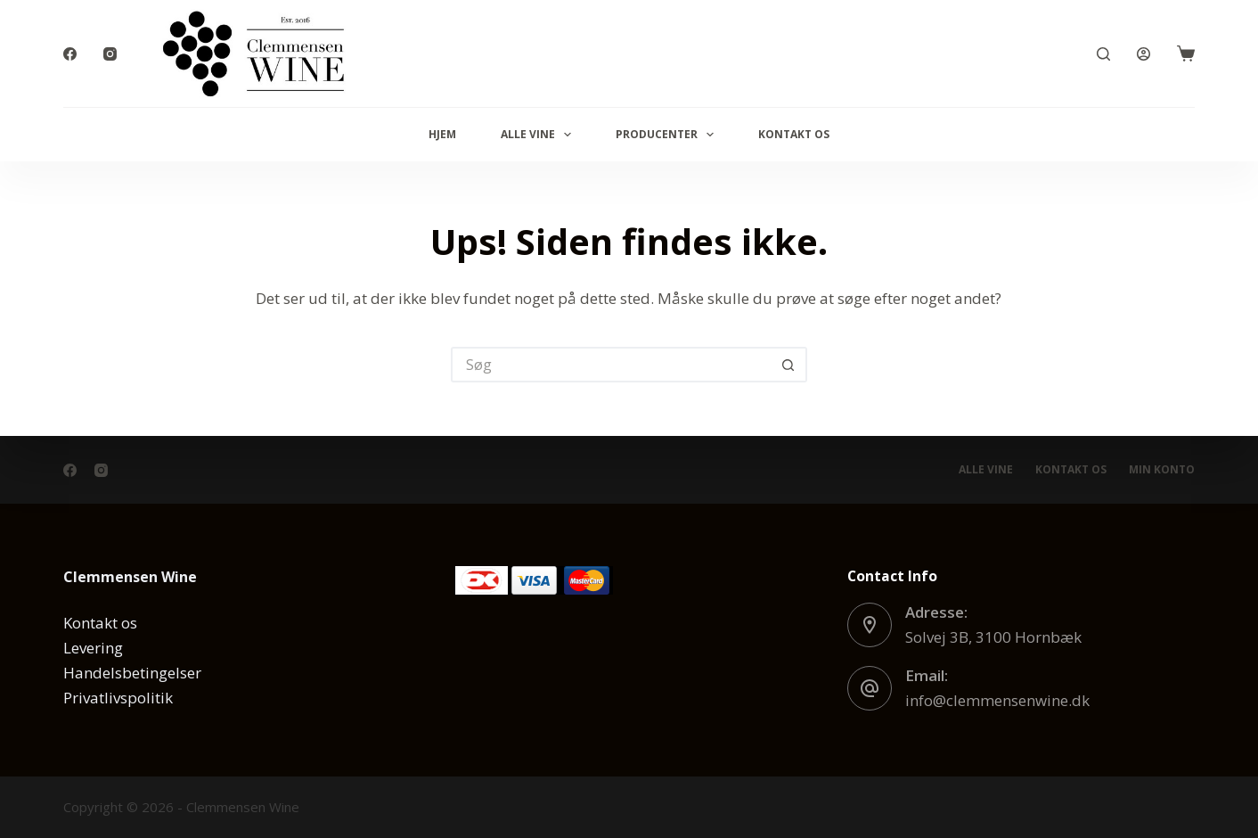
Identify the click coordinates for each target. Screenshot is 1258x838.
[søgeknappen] (789, 364)
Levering (93, 647)
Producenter (668, 134)
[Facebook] (70, 54)
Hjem (442, 134)
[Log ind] (1143, 54)
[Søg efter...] (611, 364)
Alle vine (539, 134)
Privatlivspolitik (118, 697)
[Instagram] (110, 54)
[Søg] (1103, 54)
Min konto (1162, 470)
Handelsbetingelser (132, 672)
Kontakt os (793, 134)
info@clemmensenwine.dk (997, 700)
